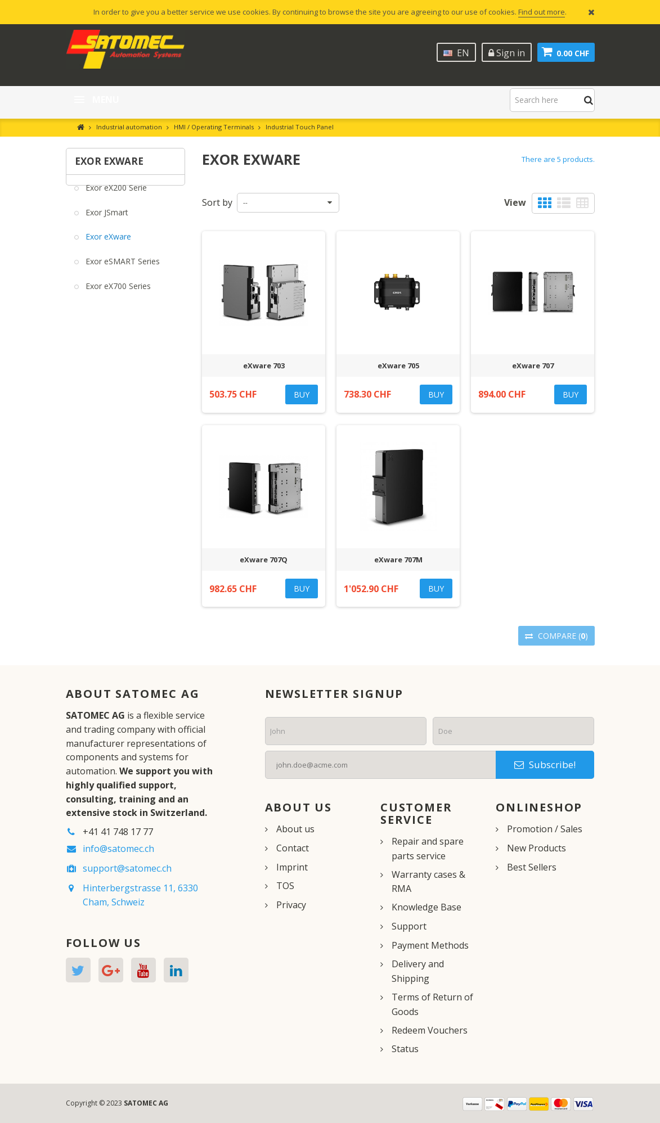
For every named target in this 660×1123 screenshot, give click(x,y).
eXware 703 (264, 365)
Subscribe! (545, 764)
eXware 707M (398, 559)
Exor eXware (107, 244)
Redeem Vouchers (430, 1030)
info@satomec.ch (118, 848)
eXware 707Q (264, 559)
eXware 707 (533, 365)
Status (405, 1049)
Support (409, 926)
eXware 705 (398, 365)
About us (295, 829)
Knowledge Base (426, 907)
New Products (536, 848)
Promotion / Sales (544, 829)
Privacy (291, 905)
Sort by (217, 202)
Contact (292, 848)
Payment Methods (430, 945)
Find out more (541, 12)
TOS (285, 886)
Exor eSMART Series (121, 269)
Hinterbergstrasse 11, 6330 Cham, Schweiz (140, 895)
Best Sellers (531, 867)
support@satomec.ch (127, 868)
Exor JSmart (105, 219)
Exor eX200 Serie (115, 195)
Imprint (292, 867)
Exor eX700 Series (117, 293)
